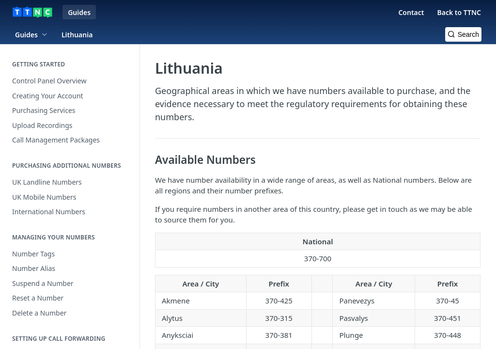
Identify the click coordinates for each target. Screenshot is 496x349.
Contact (411, 12)
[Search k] (463, 34)
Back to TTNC (459, 12)
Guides (79, 12)
